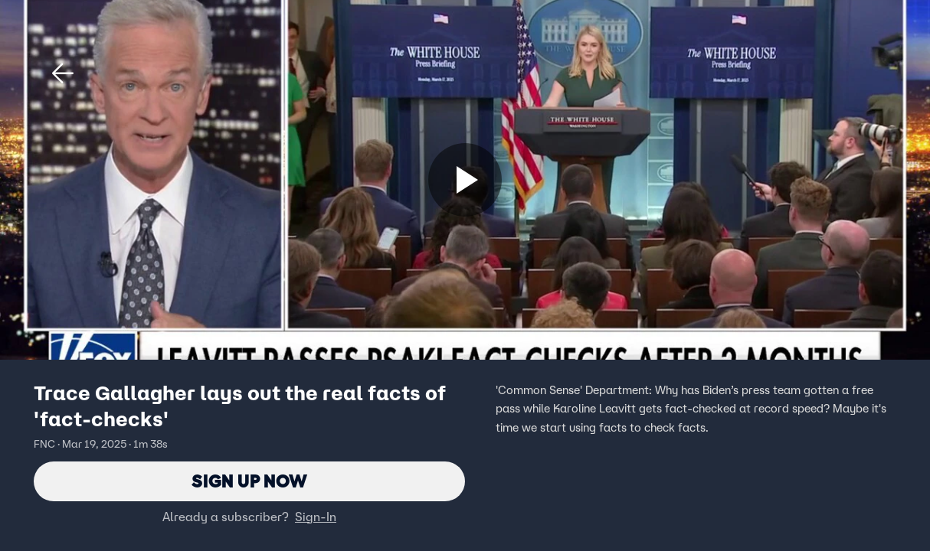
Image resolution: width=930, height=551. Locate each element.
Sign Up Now (249, 481)
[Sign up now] (465, 180)
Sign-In (315, 516)
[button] (63, 73)
